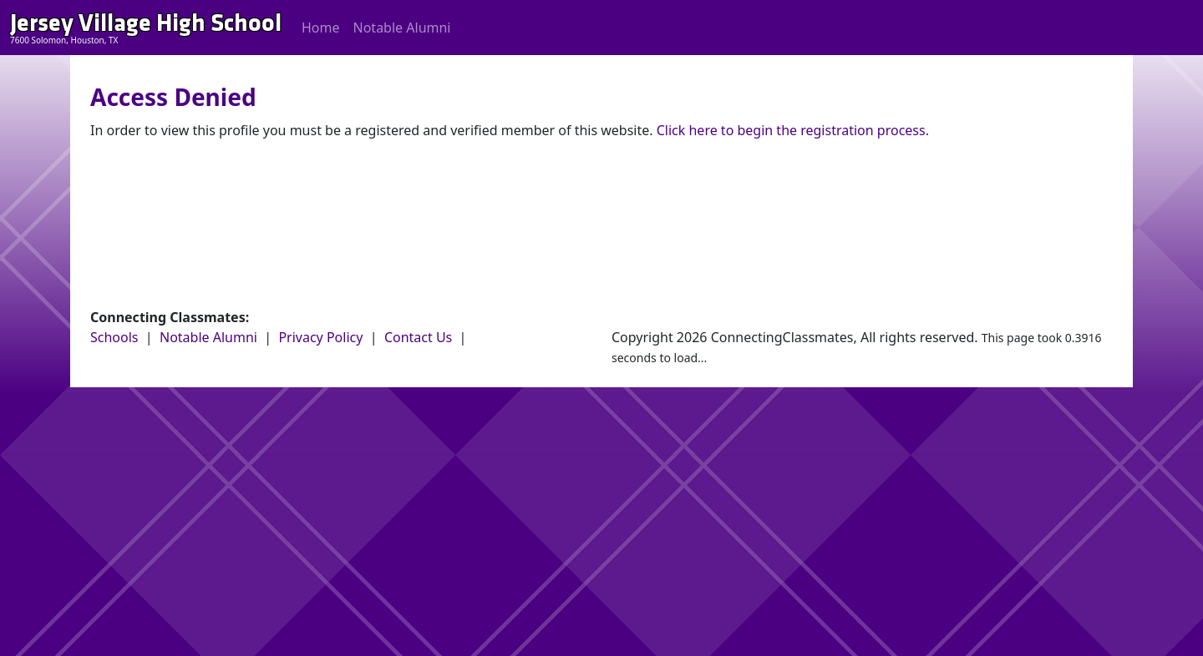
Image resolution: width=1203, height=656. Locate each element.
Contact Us (418, 337)
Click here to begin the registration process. (793, 130)
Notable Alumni (402, 27)
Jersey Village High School (146, 23)
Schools (114, 337)
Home (321, 27)
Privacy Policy (320, 337)
